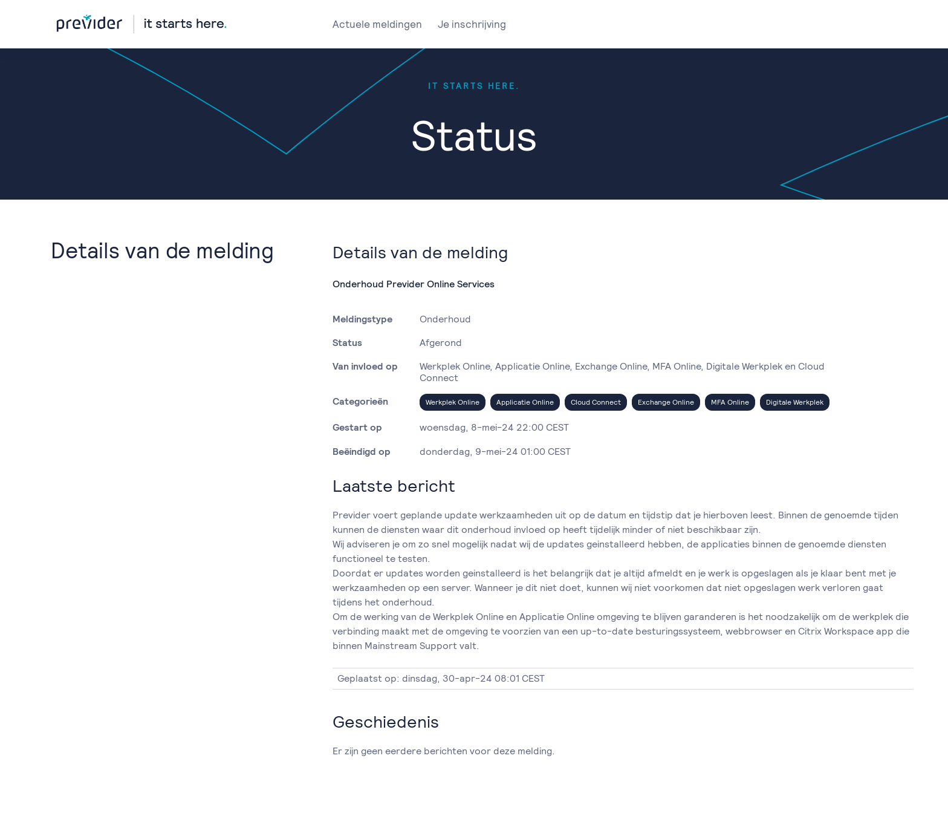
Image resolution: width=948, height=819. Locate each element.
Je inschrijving (472, 24)
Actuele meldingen (377, 24)
